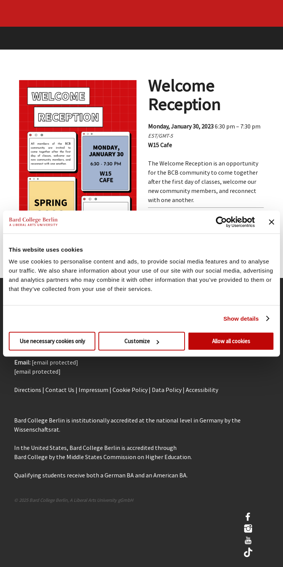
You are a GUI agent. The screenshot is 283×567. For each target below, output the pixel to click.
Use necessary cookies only (52, 341)
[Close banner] (271, 222)
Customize (141, 341)
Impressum (93, 390)
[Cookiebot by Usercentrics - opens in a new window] (221, 222)
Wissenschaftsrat (36, 429)
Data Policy (167, 390)
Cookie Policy (130, 390)
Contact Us (59, 390)
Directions (27, 390)
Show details (241, 318)
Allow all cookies (231, 341)
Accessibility (202, 390)
